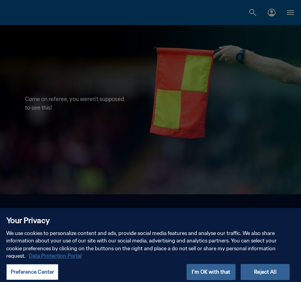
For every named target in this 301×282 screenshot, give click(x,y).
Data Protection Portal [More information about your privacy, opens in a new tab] (55, 259)
